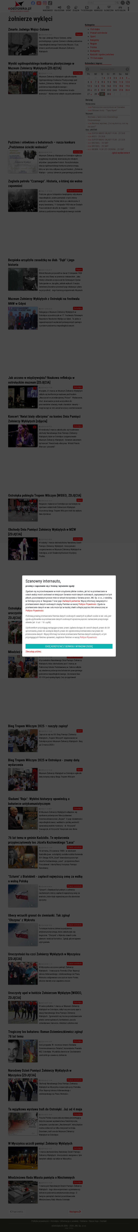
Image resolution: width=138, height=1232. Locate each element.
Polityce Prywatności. (88, 637)
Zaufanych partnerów (71, 601)
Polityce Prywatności (87, 604)
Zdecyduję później (33, 651)
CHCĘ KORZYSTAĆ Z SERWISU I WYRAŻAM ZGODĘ (69, 646)
